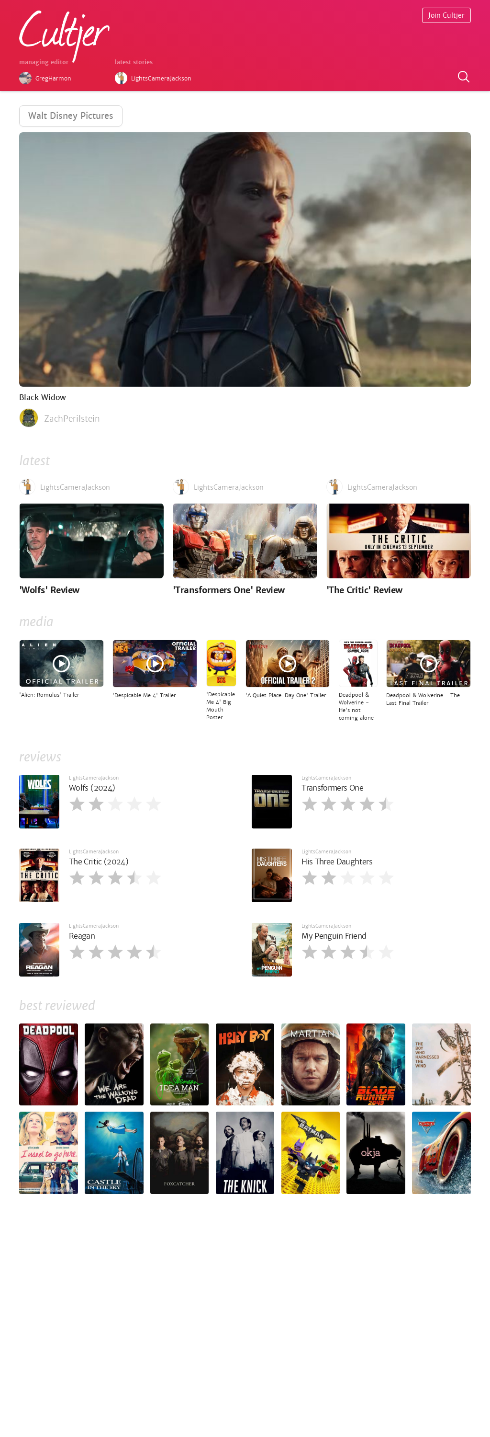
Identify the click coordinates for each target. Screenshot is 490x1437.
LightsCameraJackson (94, 778)
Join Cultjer (446, 15)
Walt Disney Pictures (70, 115)
